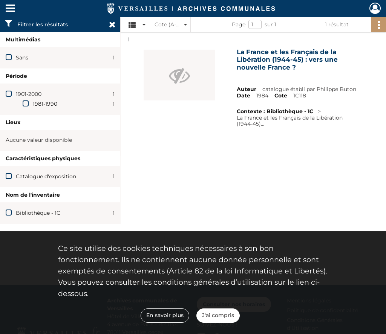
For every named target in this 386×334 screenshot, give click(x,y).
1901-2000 (28, 94)
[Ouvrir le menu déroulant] (10, 9)
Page (238, 24)
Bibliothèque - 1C (38, 213)
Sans (22, 57)
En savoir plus (165, 315)
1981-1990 (45, 103)
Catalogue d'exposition (46, 176)
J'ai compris (218, 315)
